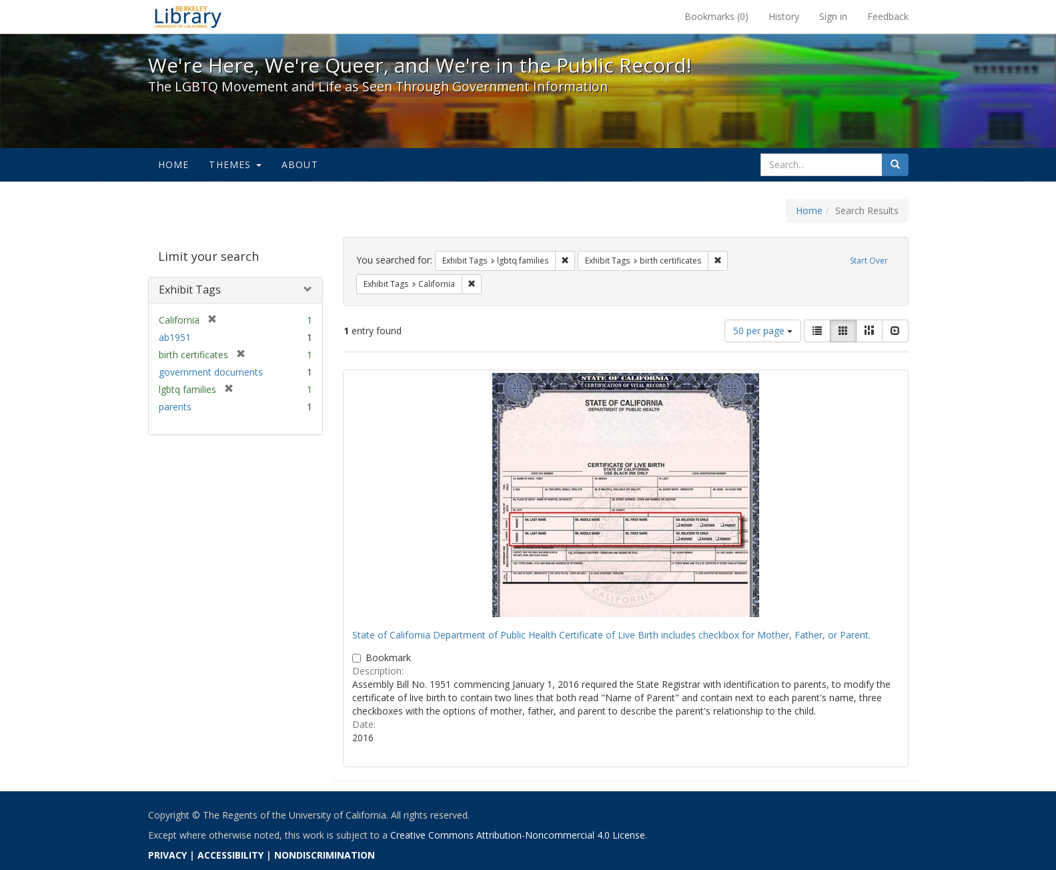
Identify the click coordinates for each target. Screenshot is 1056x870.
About (300, 164)
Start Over (869, 260)
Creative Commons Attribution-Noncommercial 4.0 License (517, 835)
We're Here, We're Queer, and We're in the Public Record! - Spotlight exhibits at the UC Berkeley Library (188, 16)
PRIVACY (167, 855)
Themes (235, 164)
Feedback (888, 16)
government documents (211, 372)
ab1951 (175, 337)
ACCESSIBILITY (230, 855)
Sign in (833, 16)
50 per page (763, 330)
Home (173, 164)
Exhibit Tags (190, 289)
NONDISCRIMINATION (324, 855)
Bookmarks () (716, 16)
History (783, 16)
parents (175, 406)
